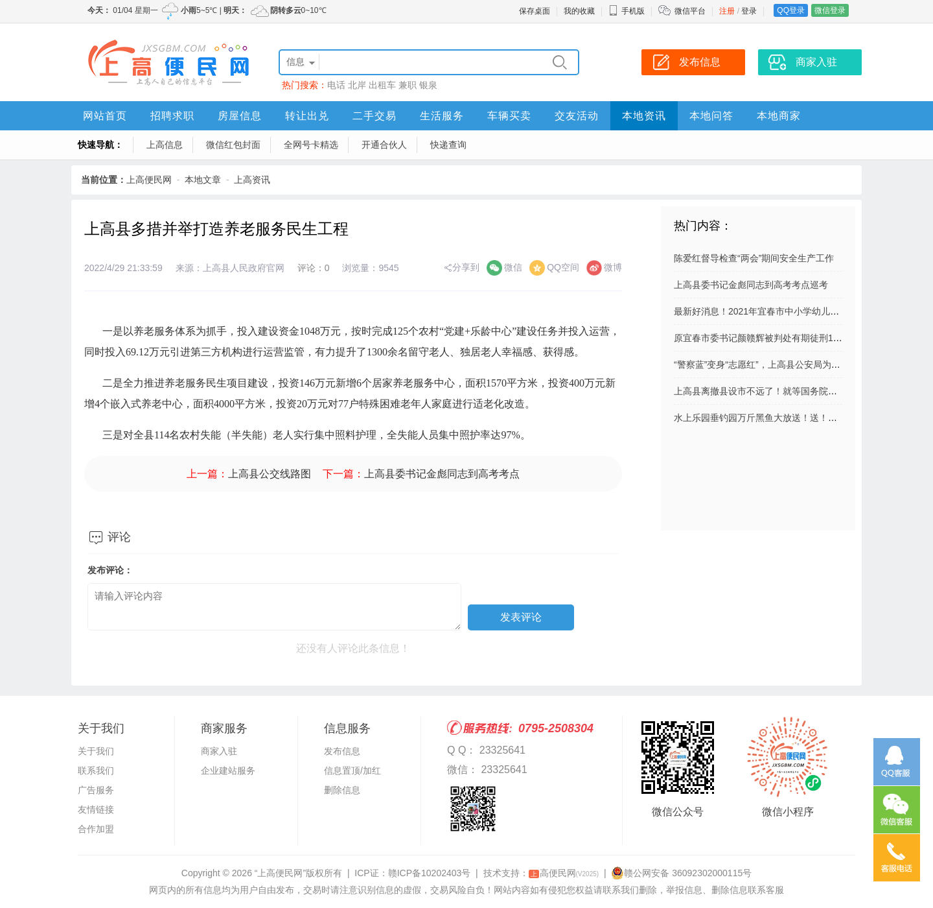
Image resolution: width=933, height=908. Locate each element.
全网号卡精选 (311, 144)
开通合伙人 (384, 144)
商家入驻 (219, 751)
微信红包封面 (233, 144)
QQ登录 (791, 10)
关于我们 (96, 751)
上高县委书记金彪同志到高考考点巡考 (751, 285)
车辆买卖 (509, 115)
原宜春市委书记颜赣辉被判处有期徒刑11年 (760, 338)
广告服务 (96, 790)
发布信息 (342, 751)
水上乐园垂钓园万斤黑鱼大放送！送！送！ (760, 417)
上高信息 (164, 144)
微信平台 (690, 11)
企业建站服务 (228, 770)
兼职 (407, 85)
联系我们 (96, 770)
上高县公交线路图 (269, 473)
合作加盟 (96, 829)
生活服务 (442, 115)
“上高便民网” (280, 873)
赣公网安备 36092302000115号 (681, 872)
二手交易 (374, 115)
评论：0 (313, 268)
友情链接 (96, 809)
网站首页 (105, 115)
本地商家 (779, 115)
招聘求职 (172, 115)
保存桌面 (534, 11)
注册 (727, 11)
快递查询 (448, 144)
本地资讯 (644, 115)
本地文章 (203, 179)
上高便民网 (149, 179)
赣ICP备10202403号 (429, 873)
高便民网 (564, 873)
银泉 (428, 85)
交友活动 (577, 115)
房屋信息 (240, 115)
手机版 (626, 11)
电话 (336, 85)
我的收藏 (579, 11)
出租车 (382, 85)
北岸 (357, 85)
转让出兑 (307, 115)
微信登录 (830, 10)
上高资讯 (252, 179)
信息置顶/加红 (352, 770)
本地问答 (711, 115)
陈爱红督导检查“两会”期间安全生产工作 (754, 258)
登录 (749, 11)
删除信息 (342, 790)
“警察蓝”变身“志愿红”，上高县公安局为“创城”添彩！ (778, 364)
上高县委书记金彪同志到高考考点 (442, 473)
